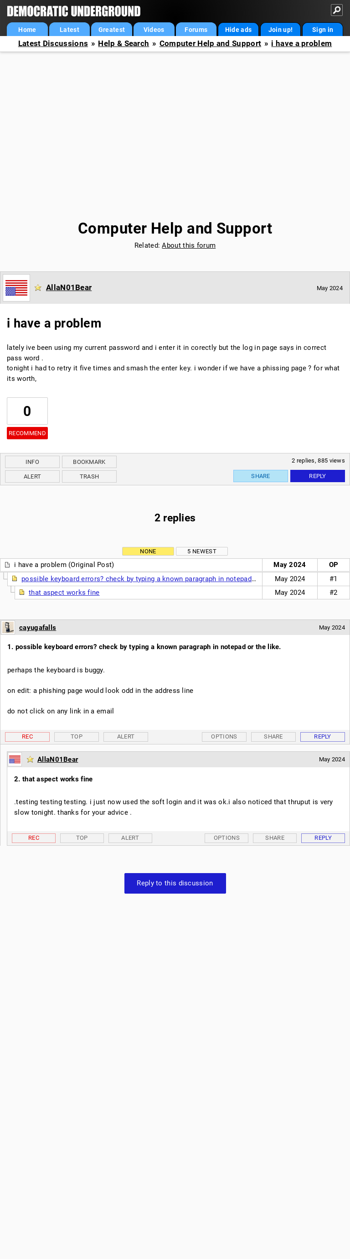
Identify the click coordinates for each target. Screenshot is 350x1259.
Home (27, 29)
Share (260, 476)
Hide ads (238, 29)
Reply (317, 476)
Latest (69, 29)
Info (32, 461)
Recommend (27, 433)
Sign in (322, 29)
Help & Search (123, 43)
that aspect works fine (64, 592)
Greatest (111, 29)
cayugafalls (37, 628)
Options (224, 736)
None (148, 551)
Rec (27, 736)
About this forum (189, 245)
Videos (154, 29)
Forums (196, 29)
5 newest (201, 551)
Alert (32, 476)
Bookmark (89, 461)
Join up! (280, 29)
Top (76, 736)
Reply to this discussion (175, 883)
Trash (89, 476)
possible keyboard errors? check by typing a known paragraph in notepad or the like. (154, 579)
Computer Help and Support (211, 43)
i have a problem (301, 43)
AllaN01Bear (69, 287)
